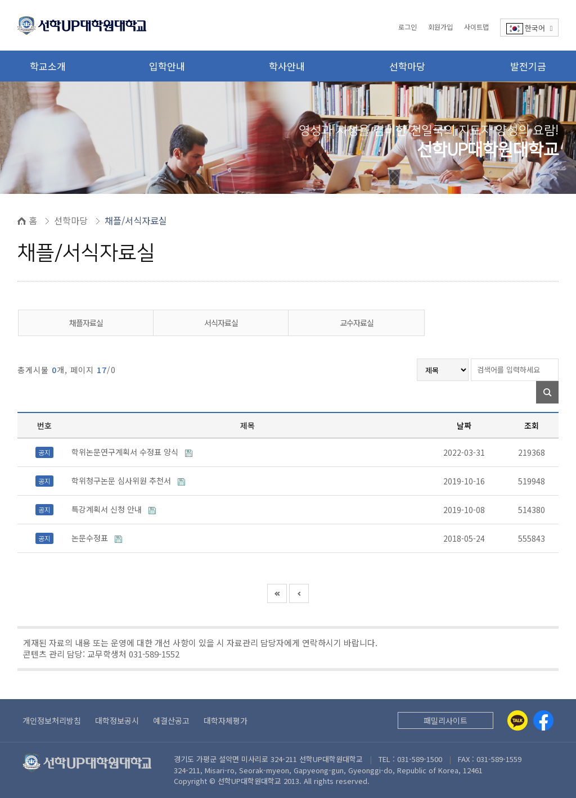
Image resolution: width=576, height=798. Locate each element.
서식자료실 (221, 322)
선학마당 (407, 66)
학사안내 (287, 66)
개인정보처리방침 (51, 720)
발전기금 (528, 66)
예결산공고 (171, 720)
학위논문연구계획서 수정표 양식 (126, 451)
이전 (299, 593)
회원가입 (440, 26)
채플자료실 (86, 322)
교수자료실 (357, 322)
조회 (531, 425)
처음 (277, 593)
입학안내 (167, 66)
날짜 (464, 425)
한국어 (529, 28)
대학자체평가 (226, 720)
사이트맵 (476, 26)
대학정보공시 (117, 720)
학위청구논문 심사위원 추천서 (122, 480)
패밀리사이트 (445, 720)
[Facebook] (543, 720)
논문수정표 (90, 537)
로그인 (407, 26)
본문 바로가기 (0, 0)
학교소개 (48, 66)
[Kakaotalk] (517, 720)
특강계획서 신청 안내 (107, 509)
